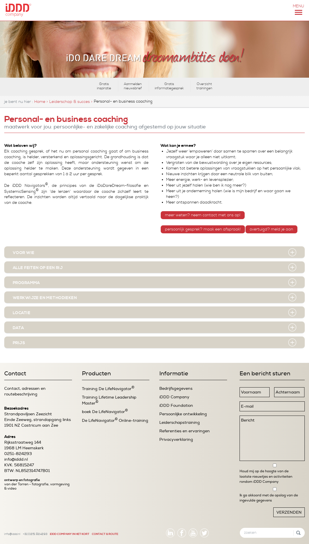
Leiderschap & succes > (70, 101)
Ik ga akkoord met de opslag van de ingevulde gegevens (269, 498)
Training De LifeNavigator (108, 388)
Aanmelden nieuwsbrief (133, 86)
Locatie (21, 313)
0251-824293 (18, 453)
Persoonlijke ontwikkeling (183, 414)
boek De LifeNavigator (105, 411)
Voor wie (23, 252)
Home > (41, 101)
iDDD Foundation (176, 405)
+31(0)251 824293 (35, 534)
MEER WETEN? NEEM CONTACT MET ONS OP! (202, 215)
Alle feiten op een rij (38, 267)
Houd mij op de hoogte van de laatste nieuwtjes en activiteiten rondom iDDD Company (266, 476)
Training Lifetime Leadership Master (109, 400)
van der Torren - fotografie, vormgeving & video (36, 486)
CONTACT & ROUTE (105, 534)
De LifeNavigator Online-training (115, 420)
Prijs (19, 343)
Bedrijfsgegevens (175, 388)
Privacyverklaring (176, 439)
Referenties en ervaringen (184, 431)
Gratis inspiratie (104, 86)
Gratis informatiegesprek (169, 86)
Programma (26, 282)
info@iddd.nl (16, 459)
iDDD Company (174, 397)
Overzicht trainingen (204, 86)
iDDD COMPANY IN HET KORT (69, 534)
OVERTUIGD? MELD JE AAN (271, 229)
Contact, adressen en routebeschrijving (25, 391)
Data (18, 328)
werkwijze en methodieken (45, 297)
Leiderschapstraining (179, 422)
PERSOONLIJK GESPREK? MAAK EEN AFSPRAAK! (203, 229)
